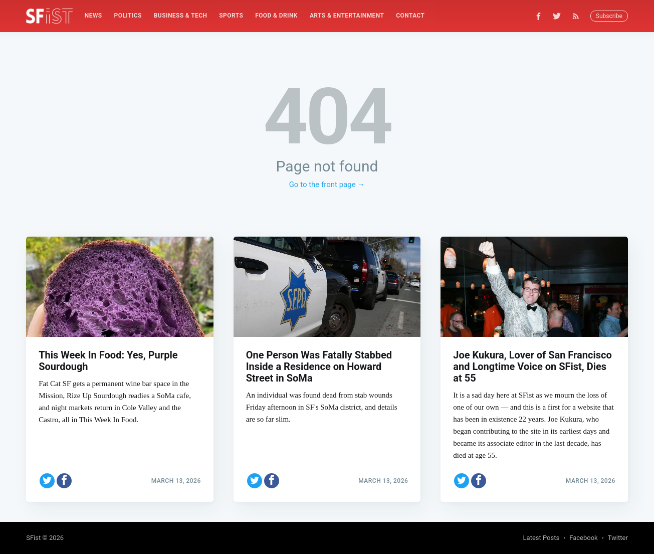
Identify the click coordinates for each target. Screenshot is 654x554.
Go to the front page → (327, 184)
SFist (33, 537)
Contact (410, 15)
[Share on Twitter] (47, 480)
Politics (128, 15)
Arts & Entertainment (347, 15)
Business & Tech (180, 15)
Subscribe (609, 16)
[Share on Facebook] (64, 480)
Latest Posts (541, 537)
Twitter (618, 537)
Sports (231, 15)
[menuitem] (93, 16)
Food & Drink (276, 15)
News (93, 15)
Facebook (583, 537)
